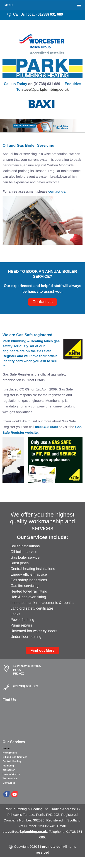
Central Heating (11, 761)
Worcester (8, 769)
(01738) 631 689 (49, 14)
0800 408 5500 (47, 427)
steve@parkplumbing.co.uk (45, 89)
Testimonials (9, 778)
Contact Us (42, 301)
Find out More (43, 650)
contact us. (57, 191)
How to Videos (11, 774)
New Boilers (9, 752)
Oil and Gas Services (14, 757)
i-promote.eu (50, 846)
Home (6, 748)
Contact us (8, 782)
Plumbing (8, 765)
